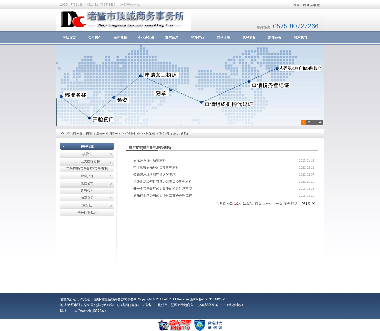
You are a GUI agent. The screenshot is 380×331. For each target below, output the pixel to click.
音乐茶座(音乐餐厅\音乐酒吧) (167, 133)
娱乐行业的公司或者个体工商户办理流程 (162, 196)
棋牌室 (87, 154)
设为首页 (299, 5)
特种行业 (197, 38)
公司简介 (94, 38)
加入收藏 (313, 5)
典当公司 (87, 190)
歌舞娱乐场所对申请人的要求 (154, 174)
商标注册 (223, 38)
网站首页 (69, 38)
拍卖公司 (87, 198)
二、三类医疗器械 (87, 161)
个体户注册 (146, 38)
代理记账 (249, 38)
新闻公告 (274, 38)
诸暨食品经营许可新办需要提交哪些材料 (162, 181)
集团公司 (87, 183)
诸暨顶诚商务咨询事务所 (104, 133)
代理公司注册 (90, 299)
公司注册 (120, 38)
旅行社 (87, 205)
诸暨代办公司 (70, 299)
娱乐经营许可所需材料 (149, 160)
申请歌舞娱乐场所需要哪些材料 (156, 167)
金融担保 (87, 176)
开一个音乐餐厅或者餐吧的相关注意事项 (162, 189)
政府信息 (171, 38)
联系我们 (300, 38)
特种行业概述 (87, 212)
